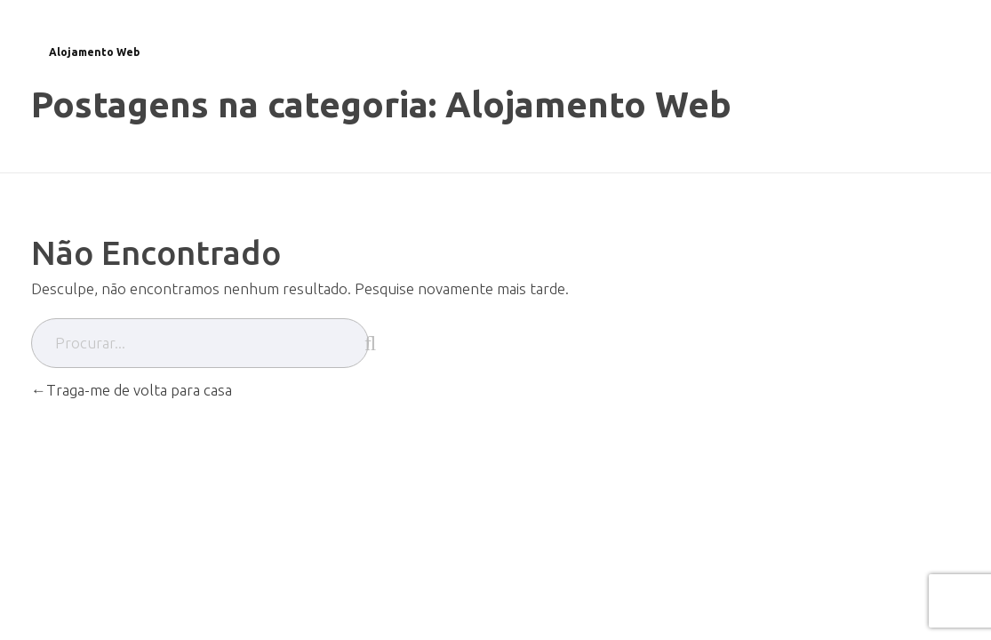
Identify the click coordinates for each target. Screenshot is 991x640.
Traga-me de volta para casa (131, 389)
